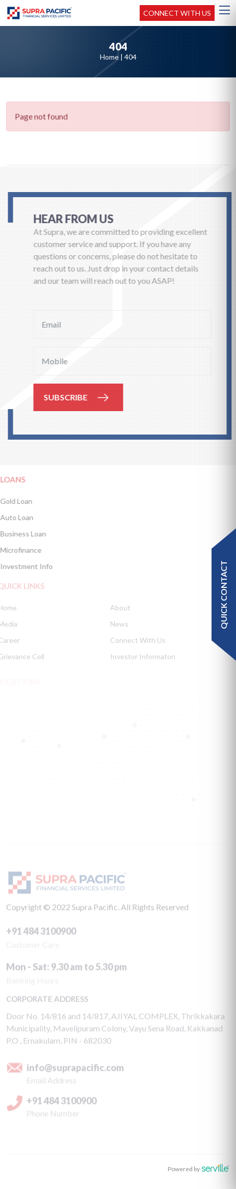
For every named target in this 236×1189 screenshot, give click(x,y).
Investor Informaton (141, 656)
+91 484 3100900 (41, 932)
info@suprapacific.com (75, 1069)
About (119, 607)
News (118, 623)
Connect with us (177, 13)
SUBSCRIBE (66, 397)
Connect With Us (136, 640)
